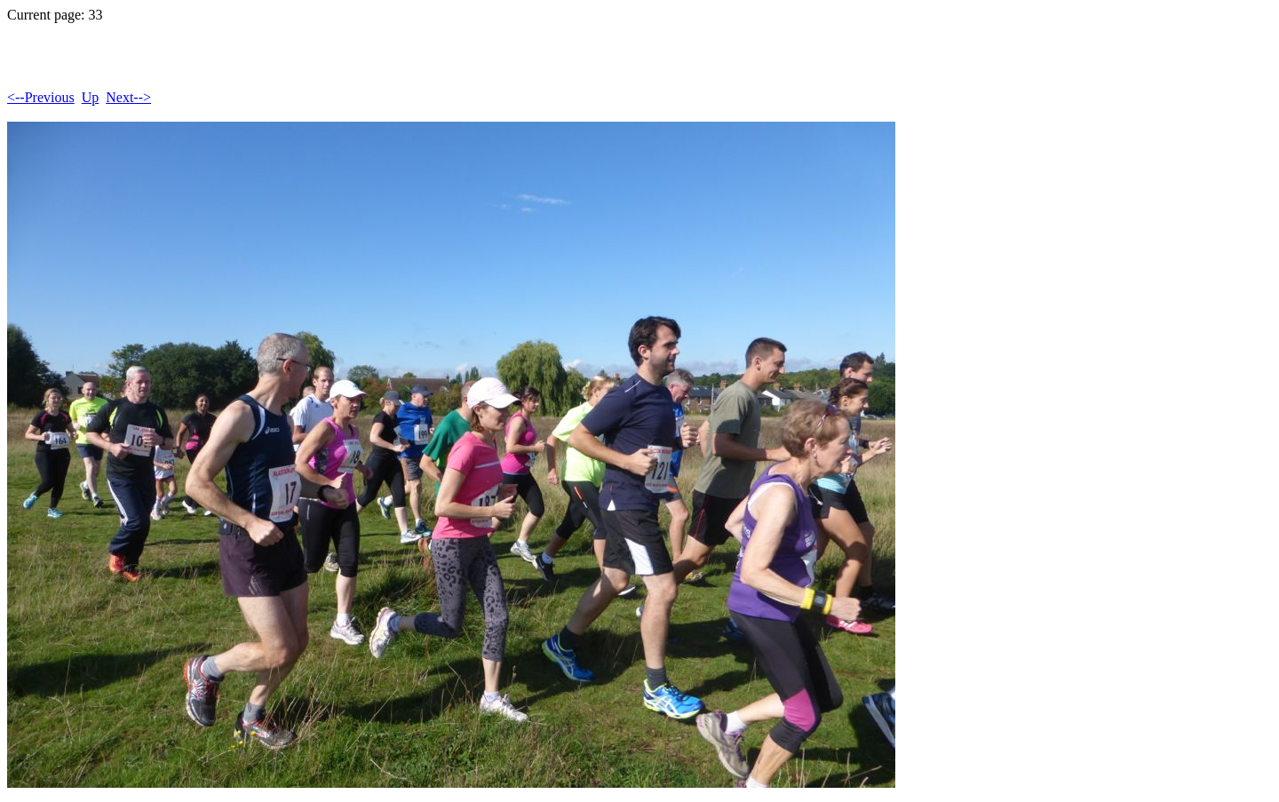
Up (90, 97)
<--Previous (41, 97)
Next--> (128, 97)
